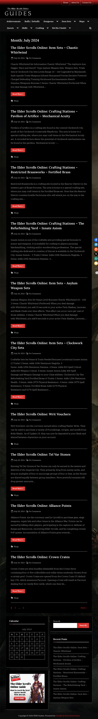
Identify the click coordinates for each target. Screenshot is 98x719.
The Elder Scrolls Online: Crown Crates (40, 557)
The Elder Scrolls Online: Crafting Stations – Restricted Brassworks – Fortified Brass (70, 672)
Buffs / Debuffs (32, 21)
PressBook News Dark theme (67, 716)
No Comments (35, 58)
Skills (24, 28)
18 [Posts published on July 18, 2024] (27, 648)
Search (56, 621)
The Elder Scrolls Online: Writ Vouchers (41, 414)
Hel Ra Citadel (59, 28)
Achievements (14, 21)
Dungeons (48, 21)
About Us (75, 2)
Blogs (16, 101)
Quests (10, 28)
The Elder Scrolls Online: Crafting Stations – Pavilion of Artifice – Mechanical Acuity (69, 660)
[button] (96, 240)
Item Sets (66, 21)
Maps (81, 21)
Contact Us (86, 2)
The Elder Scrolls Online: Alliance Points (41, 506)
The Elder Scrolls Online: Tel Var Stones (40, 454)
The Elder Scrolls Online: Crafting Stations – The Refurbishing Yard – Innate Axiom (70, 685)
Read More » (19, 94)
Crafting (40, 28)
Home (65, 2)
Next (83, 607)
